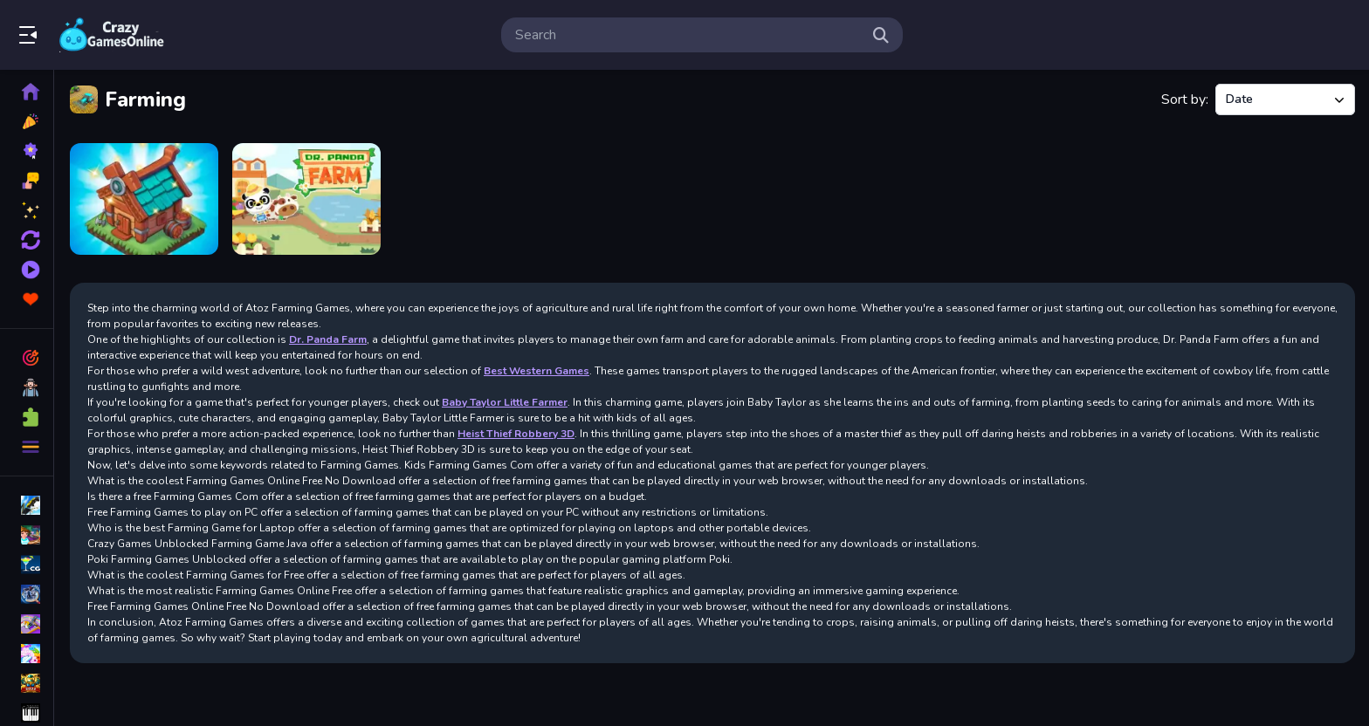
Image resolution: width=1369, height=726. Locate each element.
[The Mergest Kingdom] (144, 199)
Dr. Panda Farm (328, 339)
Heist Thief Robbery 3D (515, 434)
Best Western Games (536, 371)
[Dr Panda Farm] (306, 199)
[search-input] (688, 34)
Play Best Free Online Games (111, 35)
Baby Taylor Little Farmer (505, 402)
